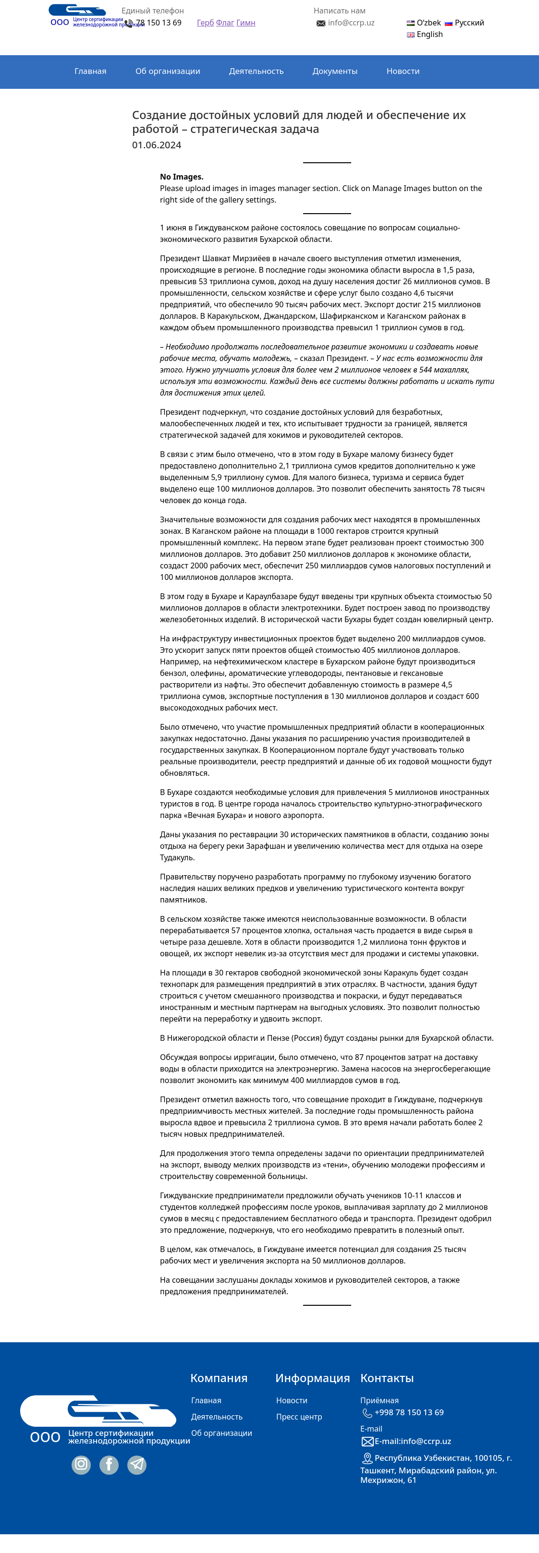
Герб (205, 22)
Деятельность (256, 70)
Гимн (246, 22)
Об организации (167, 70)
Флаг (225, 22)
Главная (90, 70)
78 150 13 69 (159, 22)
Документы (335, 70)
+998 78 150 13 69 (402, 1412)
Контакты (93, 102)
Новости (403, 70)
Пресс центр (299, 1416)
